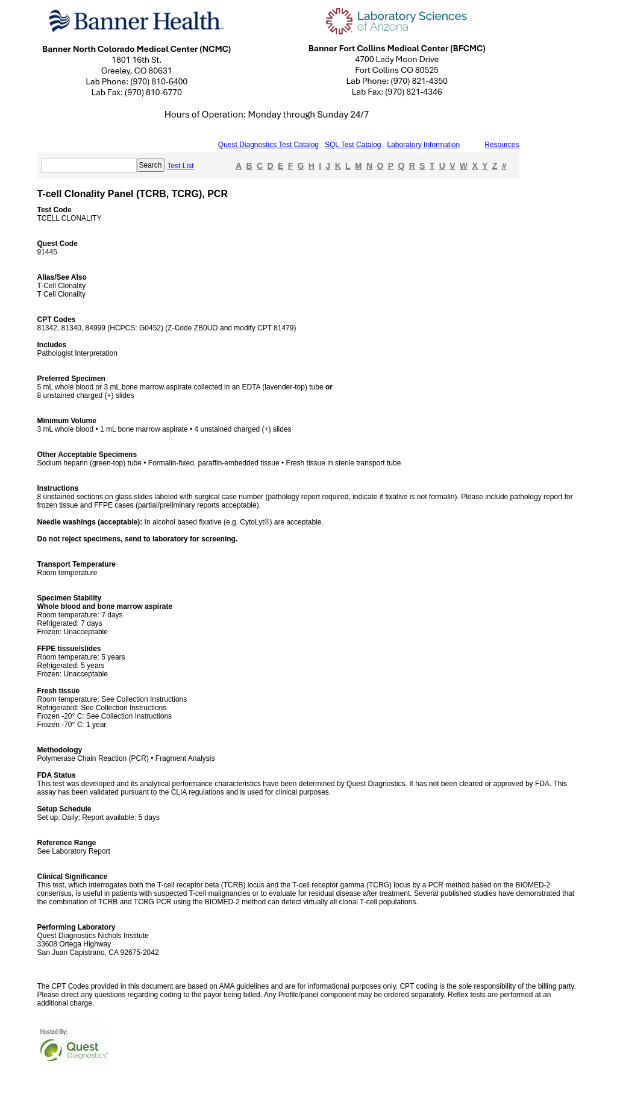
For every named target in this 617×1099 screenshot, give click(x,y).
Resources (501, 144)
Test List (181, 166)
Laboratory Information (423, 144)
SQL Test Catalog (353, 144)
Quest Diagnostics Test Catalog (268, 144)
